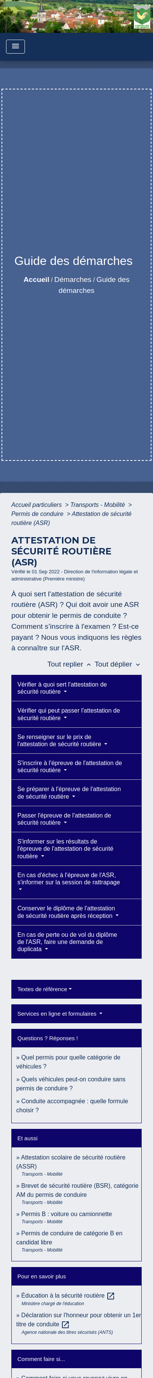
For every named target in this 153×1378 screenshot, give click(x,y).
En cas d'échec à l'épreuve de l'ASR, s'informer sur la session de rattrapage (68, 878)
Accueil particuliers (37, 505)
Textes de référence (42, 989)
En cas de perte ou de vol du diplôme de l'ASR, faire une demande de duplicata (67, 941)
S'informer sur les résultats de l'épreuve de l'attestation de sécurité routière (65, 848)
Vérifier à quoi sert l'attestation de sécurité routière (62, 688)
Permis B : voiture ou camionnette (66, 1214)
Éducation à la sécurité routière (68, 1295)
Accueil (36, 279)
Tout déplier (118, 664)
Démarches (72, 279)
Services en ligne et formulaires (57, 1013)
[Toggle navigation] (15, 47)
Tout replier (70, 664)
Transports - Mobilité (98, 505)
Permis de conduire (38, 514)
